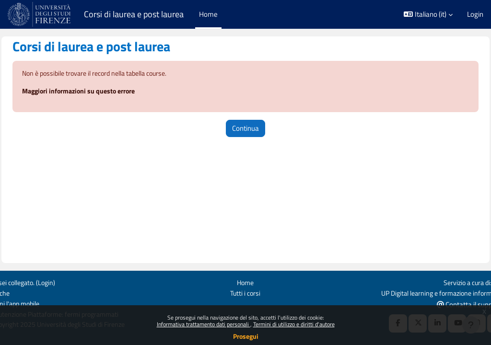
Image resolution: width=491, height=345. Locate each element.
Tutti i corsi (245, 292)
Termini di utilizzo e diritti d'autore (294, 324)
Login (475, 14)
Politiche (20, 292)
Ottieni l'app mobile (36, 303)
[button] (428, 14)
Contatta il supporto (449, 303)
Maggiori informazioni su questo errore (105, 91)
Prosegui (245, 336)
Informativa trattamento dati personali (203, 324)
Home (245, 281)
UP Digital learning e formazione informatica (417, 292)
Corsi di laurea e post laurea (134, 14)
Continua (245, 128)
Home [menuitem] (208, 14)
